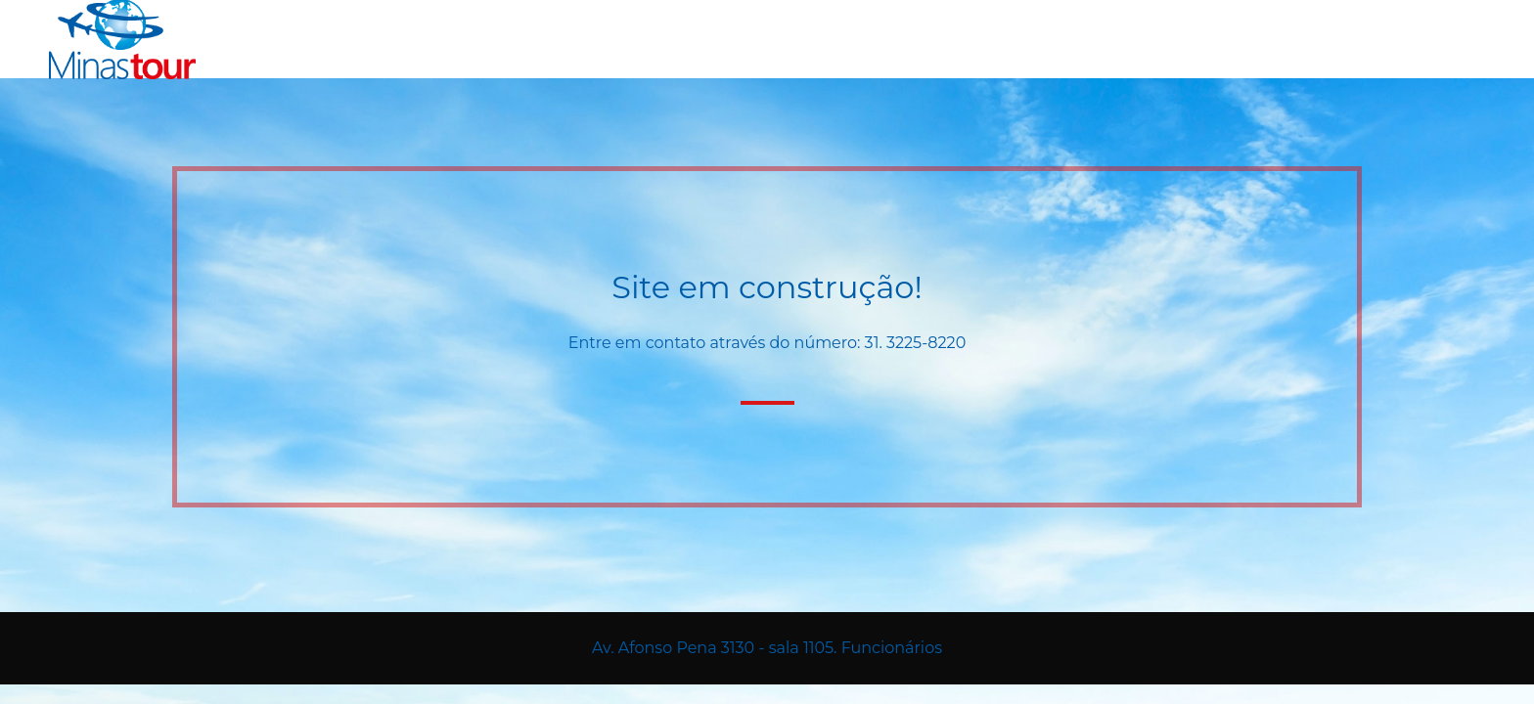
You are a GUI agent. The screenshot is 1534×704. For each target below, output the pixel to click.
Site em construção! (766, 287)
